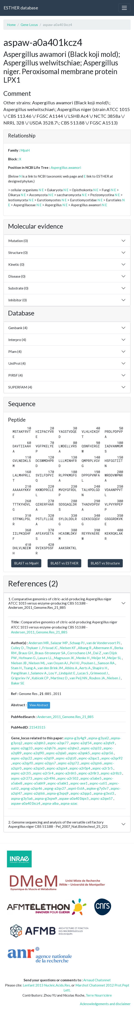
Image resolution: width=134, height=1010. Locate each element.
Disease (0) (16, 276)
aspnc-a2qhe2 (68, 748)
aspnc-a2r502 (67, 778)
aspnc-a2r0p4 (79, 768)
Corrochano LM (79, 653)
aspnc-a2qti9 (44, 758)
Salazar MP (59, 643)
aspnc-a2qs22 (21, 758)
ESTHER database (21, 7)
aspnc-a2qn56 (102, 753)
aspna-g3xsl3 (104, 793)
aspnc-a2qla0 (56, 753)
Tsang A (30, 668)
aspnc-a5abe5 (90, 778)
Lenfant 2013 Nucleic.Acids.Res (46, 985)
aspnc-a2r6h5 (65, 773)
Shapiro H (99, 668)
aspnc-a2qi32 (91, 748)
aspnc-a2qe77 (58, 743)
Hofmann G (27, 658)
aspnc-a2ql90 (34, 753)
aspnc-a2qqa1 (81, 793)
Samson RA (106, 663)
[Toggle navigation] (124, 8)
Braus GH (25, 653)
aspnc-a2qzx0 (34, 768)
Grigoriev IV (20, 678)
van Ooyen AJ (57, 663)
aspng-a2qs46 (31, 788)
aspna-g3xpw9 (46, 798)
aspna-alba (50, 803)
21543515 (37, 727)
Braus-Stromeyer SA (50, 653)
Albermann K (102, 648)
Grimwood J (99, 673)
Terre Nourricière (99, 995)
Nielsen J (113, 678)
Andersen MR (39, 643)
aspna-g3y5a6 (22, 798)
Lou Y (52, 673)
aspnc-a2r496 (44, 778)
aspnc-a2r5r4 (43, 773)
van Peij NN (78, 678)
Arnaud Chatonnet (97, 980)
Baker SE (17, 683)
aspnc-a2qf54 (81, 743)
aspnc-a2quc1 (88, 758)
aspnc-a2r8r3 (88, 773)
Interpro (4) (17, 339)
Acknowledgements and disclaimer (105, 1004)
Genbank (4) (17, 328)
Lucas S (82, 673)
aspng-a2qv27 (55, 788)
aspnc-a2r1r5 (102, 768)
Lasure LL (44, 658)
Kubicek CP (40, 678)
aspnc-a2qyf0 (22, 763)
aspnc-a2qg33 (22, 748)
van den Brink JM (50, 668)
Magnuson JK (64, 658)
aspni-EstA (76, 788)
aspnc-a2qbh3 (34, 743)
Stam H (16, 668)
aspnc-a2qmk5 (79, 753)
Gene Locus (29, 25)
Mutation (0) (18, 240)
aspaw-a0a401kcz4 (25, 803)
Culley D (17, 648)
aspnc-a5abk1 (57, 783)
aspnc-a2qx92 (112, 758)
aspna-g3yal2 (98, 738)
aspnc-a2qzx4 (56, 768)
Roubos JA (97, 678)
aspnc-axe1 (79, 783)
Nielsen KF (68, 648)
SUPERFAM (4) (20, 387)
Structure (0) (18, 252)
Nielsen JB (18, 663)
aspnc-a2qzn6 (91, 763)
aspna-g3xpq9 (57, 793)
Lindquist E (67, 673)
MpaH (25, 150)
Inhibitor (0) (17, 300)
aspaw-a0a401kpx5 (74, 798)
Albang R (84, 648)
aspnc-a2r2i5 (21, 773)
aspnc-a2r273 (21, 778)
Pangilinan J (20, 673)
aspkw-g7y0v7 (97, 788)
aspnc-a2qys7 (45, 763)
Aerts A (84, 668)
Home (11, 25)
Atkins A (71, 668)
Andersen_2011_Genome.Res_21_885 (39, 632)
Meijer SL (114, 658)
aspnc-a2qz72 (68, 763)
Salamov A (38, 673)
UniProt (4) (17, 363)
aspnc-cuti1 (98, 783)
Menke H (82, 658)
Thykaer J (33, 648)
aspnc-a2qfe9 (104, 743)
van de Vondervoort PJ (103, 643)
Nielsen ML (37, 663)
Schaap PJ (77, 643)
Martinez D (59, 678)
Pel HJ (74, 663)
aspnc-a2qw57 (102, 798)
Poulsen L (88, 663)
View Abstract (38, 705)
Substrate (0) (18, 288)
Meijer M (98, 658)
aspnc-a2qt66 (34, 793)
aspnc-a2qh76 (45, 748)
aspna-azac (69, 803)
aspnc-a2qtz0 (66, 758)
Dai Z (97, 653)
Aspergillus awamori (66, 167)
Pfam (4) (15, 351)
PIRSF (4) (15, 375)
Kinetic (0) (16, 264)
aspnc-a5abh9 (34, 783)
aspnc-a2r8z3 (111, 773)
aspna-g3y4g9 (75, 738)
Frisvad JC (50, 648)
